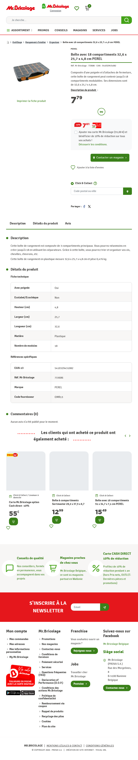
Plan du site (48, 726)
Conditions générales (100, 745)
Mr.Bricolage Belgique (116, 644)
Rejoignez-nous (82, 651)
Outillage (17, 42)
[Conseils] (9, 567)
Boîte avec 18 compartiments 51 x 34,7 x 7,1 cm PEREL (112, 502)
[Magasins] (52, 567)
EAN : (99, 65)
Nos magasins (49, 644)
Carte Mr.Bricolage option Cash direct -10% (24, 504)
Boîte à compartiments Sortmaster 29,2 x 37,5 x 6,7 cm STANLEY (68, 504)
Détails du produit (45, 223)
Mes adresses (17, 644)
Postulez (78, 684)
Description (18, 223)
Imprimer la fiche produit (31, 101)
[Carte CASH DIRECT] (95, 567)
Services (46, 667)
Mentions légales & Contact (64, 745)
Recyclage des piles (52, 716)
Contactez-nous (50, 649)
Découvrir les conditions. (93, 144)
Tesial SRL (101, 750)
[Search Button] (126, 20)
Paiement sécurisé (52, 662)
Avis (68, 223)
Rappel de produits (52, 711)
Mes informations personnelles (18, 651)
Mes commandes (18, 639)
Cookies (46, 721)
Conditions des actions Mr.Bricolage (50, 689)
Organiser (54, 42)
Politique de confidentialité (47, 697)
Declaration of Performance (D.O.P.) (50, 681)
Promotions (48, 639)
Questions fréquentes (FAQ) (52, 674)
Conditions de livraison (48, 656)
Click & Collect (83, 183)
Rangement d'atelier (35, 42)
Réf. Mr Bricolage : (79, 65)
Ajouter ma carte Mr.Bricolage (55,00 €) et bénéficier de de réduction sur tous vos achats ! (103, 136)
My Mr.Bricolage (18, 657)
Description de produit (84, 90)
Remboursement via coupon (51, 705)
